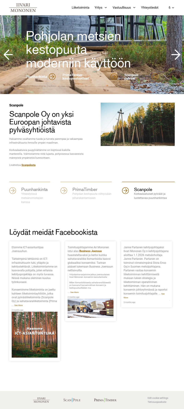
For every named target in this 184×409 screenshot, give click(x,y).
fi (169, 7)
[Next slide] (176, 55)
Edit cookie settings (158, 398)
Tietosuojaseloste (157, 402)
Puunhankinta (41, 76)
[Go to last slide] (8, 55)
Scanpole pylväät (141, 76)
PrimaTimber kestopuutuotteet (89, 76)
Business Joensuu (90, 251)
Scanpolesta (28, 165)
